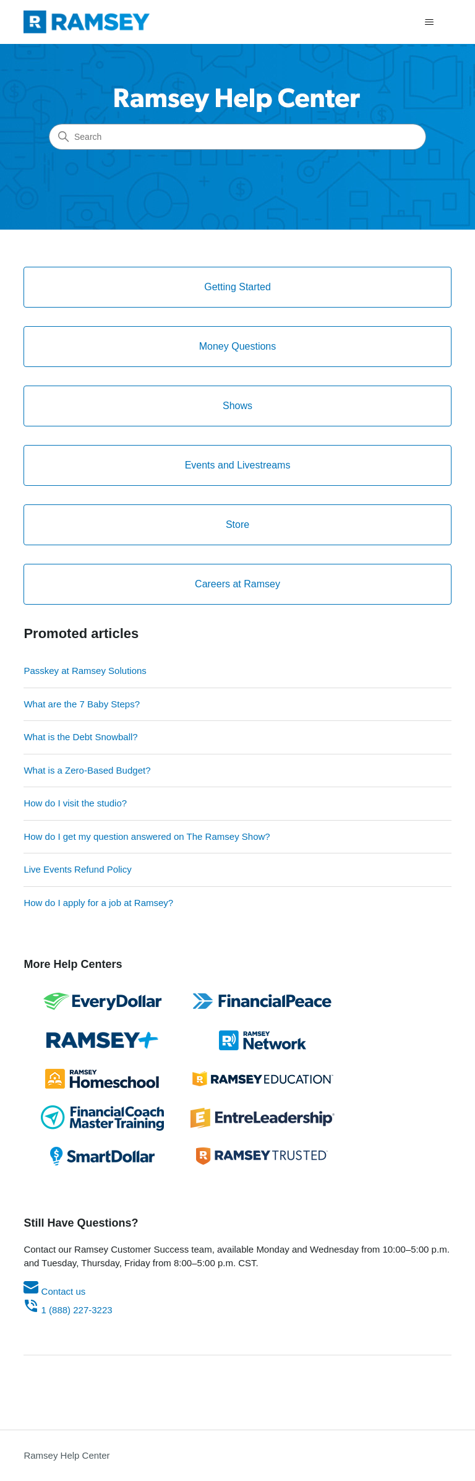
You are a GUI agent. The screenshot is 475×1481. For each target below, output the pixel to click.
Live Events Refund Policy (77, 869)
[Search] (237, 136)
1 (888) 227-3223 (68, 1310)
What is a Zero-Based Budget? (87, 770)
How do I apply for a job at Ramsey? (98, 902)
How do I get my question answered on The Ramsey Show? (147, 836)
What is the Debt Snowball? (80, 737)
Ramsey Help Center (66, 1455)
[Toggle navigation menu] (429, 22)
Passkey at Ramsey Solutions (85, 670)
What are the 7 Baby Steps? (82, 704)
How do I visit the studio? (75, 803)
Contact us (54, 1291)
